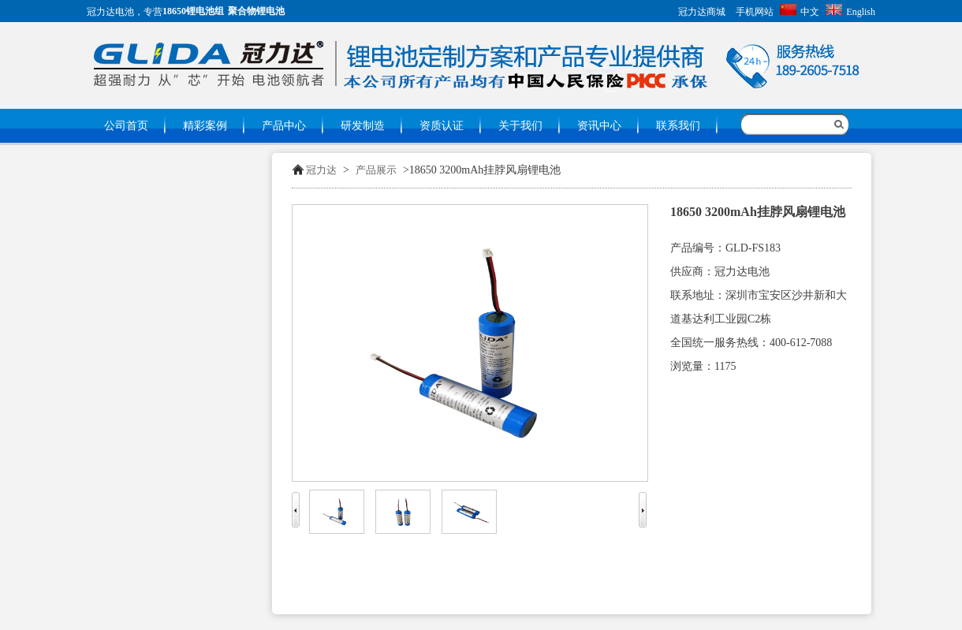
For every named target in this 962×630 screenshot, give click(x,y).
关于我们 (520, 126)
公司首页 (126, 126)
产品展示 (376, 170)
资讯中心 (599, 126)
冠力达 (321, 170)
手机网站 (755, 11)
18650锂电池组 (193, 11)
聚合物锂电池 (256, 11)
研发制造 (363, 126)
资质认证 (441, 126)
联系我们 (678, 126)
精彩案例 (205, 126)
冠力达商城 (701, 11)
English (850, 11)
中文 (799, 11)
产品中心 (284, 126)
